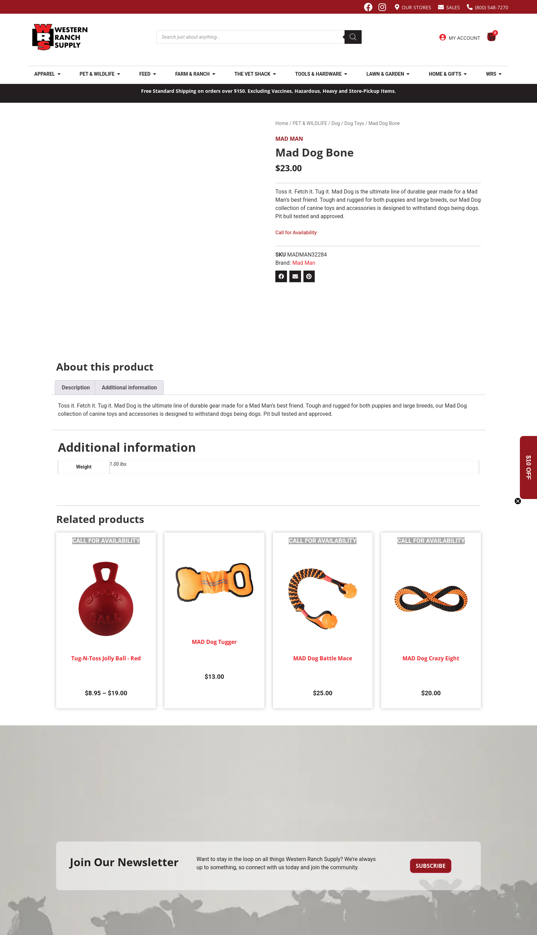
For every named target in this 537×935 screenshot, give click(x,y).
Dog (336, 123)
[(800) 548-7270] (470, 7)
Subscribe (431, 866)
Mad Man (289, 138)
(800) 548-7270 (491, 7)
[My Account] (442, 37)
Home (281, 123)
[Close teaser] (517, 501)
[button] (281, 276)
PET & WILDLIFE (309, 123)
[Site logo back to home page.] (60, 37)
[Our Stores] (397, 7)
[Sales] (441, 7)
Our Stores (416, 7)
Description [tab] (76, 387)
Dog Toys (354, 123)
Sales (453, 7)
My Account (464, 38)
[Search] (353, 37)
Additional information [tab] (129, 387)
